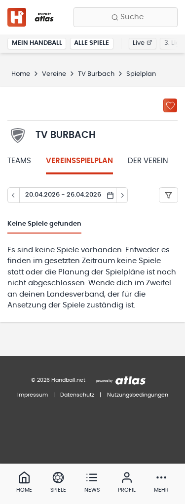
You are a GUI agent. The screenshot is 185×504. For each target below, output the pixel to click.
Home (20, 74)
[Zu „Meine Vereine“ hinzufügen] (170, 105)
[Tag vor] (122, 195)
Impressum (32, 395)
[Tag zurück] (13, 195)
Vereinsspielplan (79, 161)
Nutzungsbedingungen (137, 395)
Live (142, 43)
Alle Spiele (91, 43)
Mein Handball (37, 43)
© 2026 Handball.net (58, 380)
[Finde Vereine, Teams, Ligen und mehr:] (126, 17)
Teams (19, 161)
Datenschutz (77, 395)
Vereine (54, 74)
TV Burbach (96, 74)
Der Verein (148, 161)
